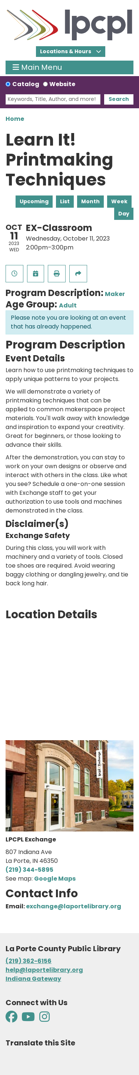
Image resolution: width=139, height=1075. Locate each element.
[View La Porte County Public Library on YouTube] (28, 1019)
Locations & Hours (66, 51)
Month (90, 201)
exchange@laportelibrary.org (73, 906)
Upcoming (34, 201)
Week (119, 201)
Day (123, 213)
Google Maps (55, 878)
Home (15, 119)
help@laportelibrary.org (44, 970)
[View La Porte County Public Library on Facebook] (12, 1019)
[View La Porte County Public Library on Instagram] (44, 1019)
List (65, 201)
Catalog (25, 84)
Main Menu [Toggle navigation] (37, 67)
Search (119, 99)
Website (62, 84)
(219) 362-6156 (29, 961)
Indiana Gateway (33, 978)
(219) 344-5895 (29, 869)
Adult (68, 305)
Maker (115, 294)
